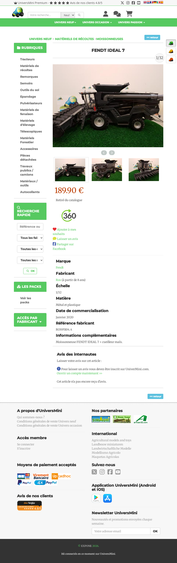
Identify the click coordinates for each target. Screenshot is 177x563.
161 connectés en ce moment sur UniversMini (88, 553)
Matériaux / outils (28, 183)
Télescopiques (31, 131)
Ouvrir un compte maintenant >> (79, 373)
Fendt (59, 267)
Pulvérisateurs (31, 103)
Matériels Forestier (27, 140)
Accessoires (29, 149)
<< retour (152, 37)
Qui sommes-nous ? (31, 417)
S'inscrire (23, 448)
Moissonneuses (109, 39)
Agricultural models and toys (111, 440)
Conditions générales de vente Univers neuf (46, 421)
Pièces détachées (28, 158)
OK (31, 270)
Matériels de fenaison (29, 112)
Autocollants (29, 192)
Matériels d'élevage (27, 123)
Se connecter (25, 444)
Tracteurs (27, 59)
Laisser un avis (67, 239)
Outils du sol (29, 90)
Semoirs (26, 83)
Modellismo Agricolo (106, 453)
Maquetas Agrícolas (105, 457)
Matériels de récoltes (74, 39)
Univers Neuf (65, 22)
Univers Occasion (97, 22)
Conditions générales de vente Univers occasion (49, 425)
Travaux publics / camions (26, 170)
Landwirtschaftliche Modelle (111, 448)
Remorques (29, 77)
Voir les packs (25, 300)
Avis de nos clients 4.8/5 (86, 3)
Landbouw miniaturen (107, 444)
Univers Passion (131, 22)
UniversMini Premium (32, 3)
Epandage (28, 96)
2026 (95, 545)
